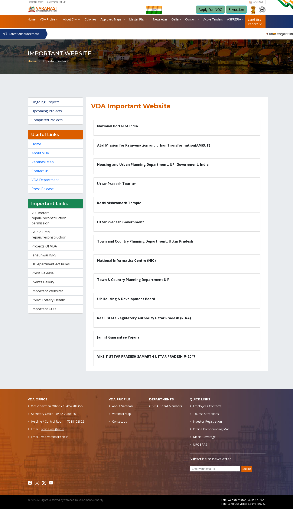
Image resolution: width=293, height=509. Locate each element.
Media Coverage (204, 437)
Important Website (56, 61)
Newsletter (160, 19)
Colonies (90, 19)
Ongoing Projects (45, 102)
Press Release (43, 188)
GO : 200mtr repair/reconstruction (49, 235)
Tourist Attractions (206, 414)
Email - (47, 429)
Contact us (40, 171)
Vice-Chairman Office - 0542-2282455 (57, 406)
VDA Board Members (167, 406)
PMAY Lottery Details (48, 300)
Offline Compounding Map (211, 429)
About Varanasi (122, 406)
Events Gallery (43, 282)
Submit (246, 468)
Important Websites (48, 291)
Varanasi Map (43, 162)
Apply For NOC (210, 9)
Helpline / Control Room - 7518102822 (57, 421)
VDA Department (45, 179)
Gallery (176, 19)
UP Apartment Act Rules (51, 264)
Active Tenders (213, 19)
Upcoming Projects (47, 111)
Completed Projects (47, 120)
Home (32, 19)
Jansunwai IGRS (44, 255)
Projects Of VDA (44, 246)
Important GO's (44, 309)
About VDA (40, 153)
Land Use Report (255, 21)
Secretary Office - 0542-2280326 (53, 414)
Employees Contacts (207, 406)
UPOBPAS (200, 444)
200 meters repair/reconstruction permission (49, 218)
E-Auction (236, 9)
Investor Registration (207, 421)
